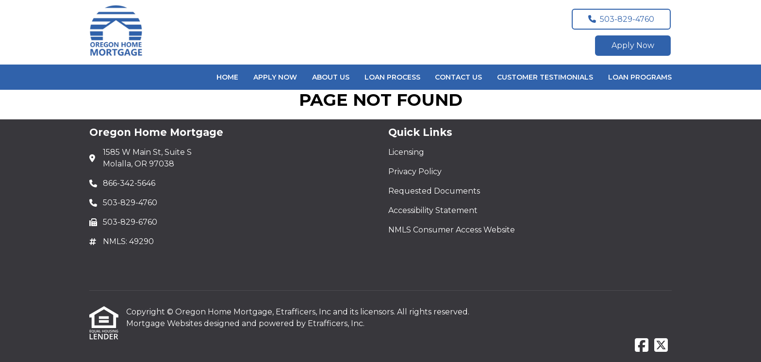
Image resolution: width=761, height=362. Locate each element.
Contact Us (458, 77)
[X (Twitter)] (661, 345)
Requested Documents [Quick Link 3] (434, 191)
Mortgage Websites (165, 323)
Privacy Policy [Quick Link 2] (415, 171)
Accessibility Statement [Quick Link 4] (433, 210)
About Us (330, 77)
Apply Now (633, 45)
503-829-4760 (621, 19)
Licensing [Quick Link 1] (406, 152)
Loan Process (392, 77)
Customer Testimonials (545, 77)
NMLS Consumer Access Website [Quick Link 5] (451, 229)
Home (227, 77)
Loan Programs (640, 77)
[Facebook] (641, 345)
